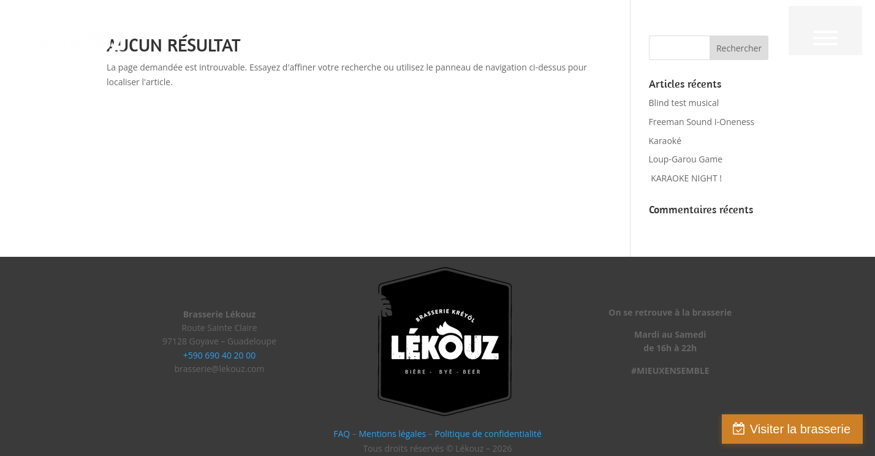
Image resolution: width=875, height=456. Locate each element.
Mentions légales (392, 433)
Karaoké (665, 140)
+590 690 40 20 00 (219, 355)
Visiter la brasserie (800, 429)
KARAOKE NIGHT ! (685, 178)
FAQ (341, 433)
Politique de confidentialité (487, 433)
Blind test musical (684, 102)
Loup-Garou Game (686, 159)
